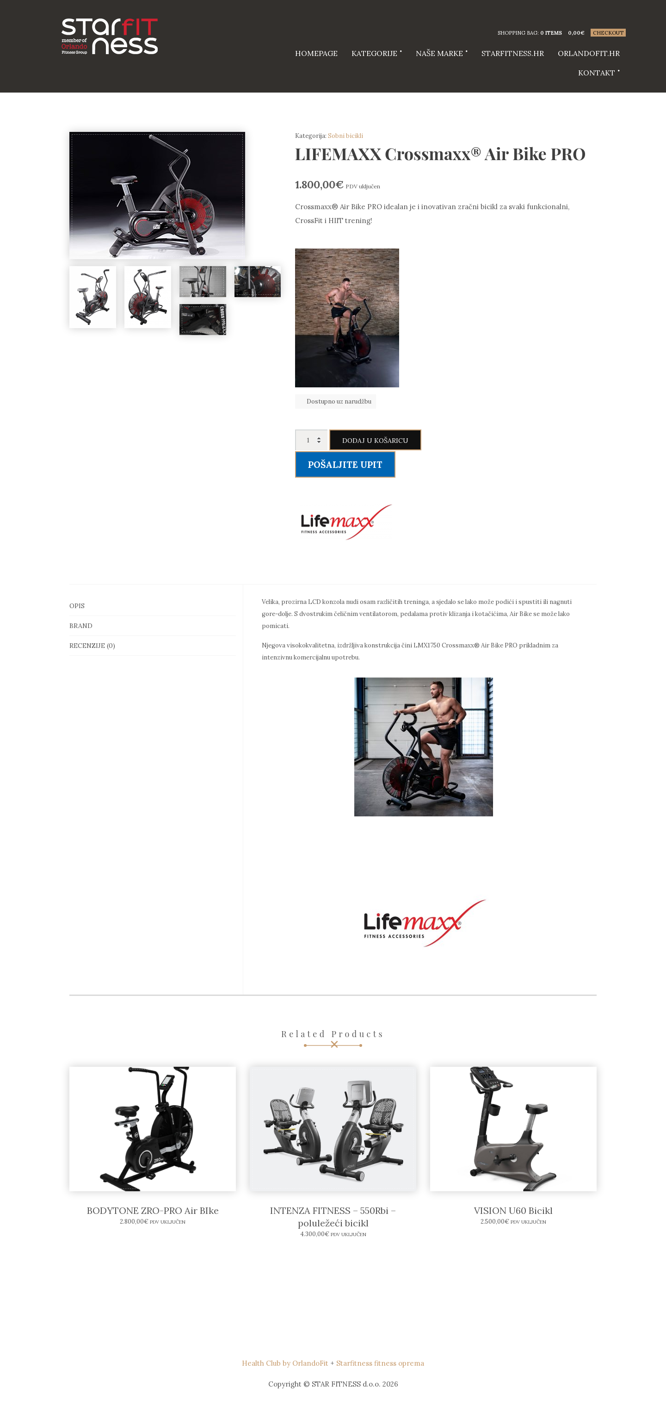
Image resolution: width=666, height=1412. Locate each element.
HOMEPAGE (316, 53)
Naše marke (439, 53)
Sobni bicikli (345, 136)
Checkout (608, 33)
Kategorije (374, 53)
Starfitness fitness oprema (380, 1363)
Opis (77, 606)
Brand (80, 626)
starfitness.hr (512, 53)
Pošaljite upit (345, 464)
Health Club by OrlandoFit (285, 1363)
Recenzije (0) (92, 645)
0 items (551, 33)
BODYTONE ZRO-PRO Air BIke (153, 1210)
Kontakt (596, 72)
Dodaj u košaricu (375, 440)
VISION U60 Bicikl (513, 1210)
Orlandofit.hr (589, 53)
